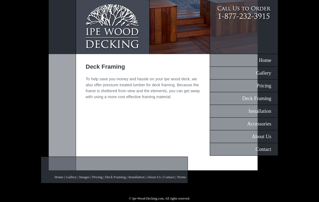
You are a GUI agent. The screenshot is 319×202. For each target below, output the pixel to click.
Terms (181, 177)
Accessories (259, 124)
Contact (263, 149)
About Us (261, 136)
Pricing (264, 85)
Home (265, 60)
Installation (260, 111)
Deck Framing (256, 98)
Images (84, 177)
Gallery (263, 73)
